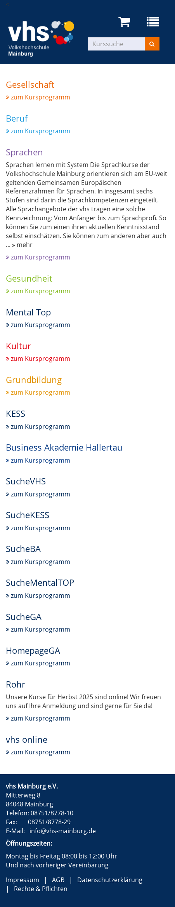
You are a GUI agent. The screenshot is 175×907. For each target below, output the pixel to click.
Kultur (18, 346)
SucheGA (24, 616)
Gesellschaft (30, 84)
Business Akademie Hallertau (64, 447)
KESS (15, 413)
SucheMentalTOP (40, 582)
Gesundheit (29, 278)
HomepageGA (33, 650)
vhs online (26, 739)
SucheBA (23, 548)
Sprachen (24, 152)
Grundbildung (34, 379)
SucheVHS (26, 481)
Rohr (15, 684)
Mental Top (28, 312)
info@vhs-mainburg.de (62, 831)
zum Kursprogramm (38, 97)
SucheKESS (27, 515)
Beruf (17, 118)
